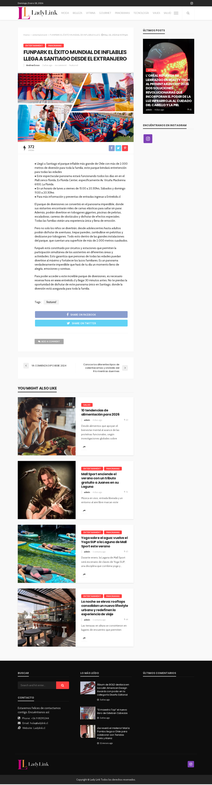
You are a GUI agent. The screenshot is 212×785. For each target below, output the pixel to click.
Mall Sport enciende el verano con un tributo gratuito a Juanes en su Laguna (100, 481)
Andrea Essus (33, 65)
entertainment (34, 45)
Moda (65, 13)
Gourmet (105, 13)
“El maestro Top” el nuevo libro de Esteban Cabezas (112, 712)
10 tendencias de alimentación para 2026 (100, 413)
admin (87, 420)
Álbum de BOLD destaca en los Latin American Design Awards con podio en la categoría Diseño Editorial (113, 690)
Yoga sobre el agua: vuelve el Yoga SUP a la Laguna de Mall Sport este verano (104, 542)
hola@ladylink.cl (39, 723)
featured (73, 65)
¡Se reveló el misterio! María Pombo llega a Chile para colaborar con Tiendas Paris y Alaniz (113, 734)
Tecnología (141, 13)
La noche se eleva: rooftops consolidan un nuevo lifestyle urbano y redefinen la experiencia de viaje (104, 608)
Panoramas (122, 13)
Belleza (77, 13)
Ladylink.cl (39, 728)
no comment (61, 65)
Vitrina (90, 13)
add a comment (49, 342)
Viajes (156, 13)
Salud (167, 13)
